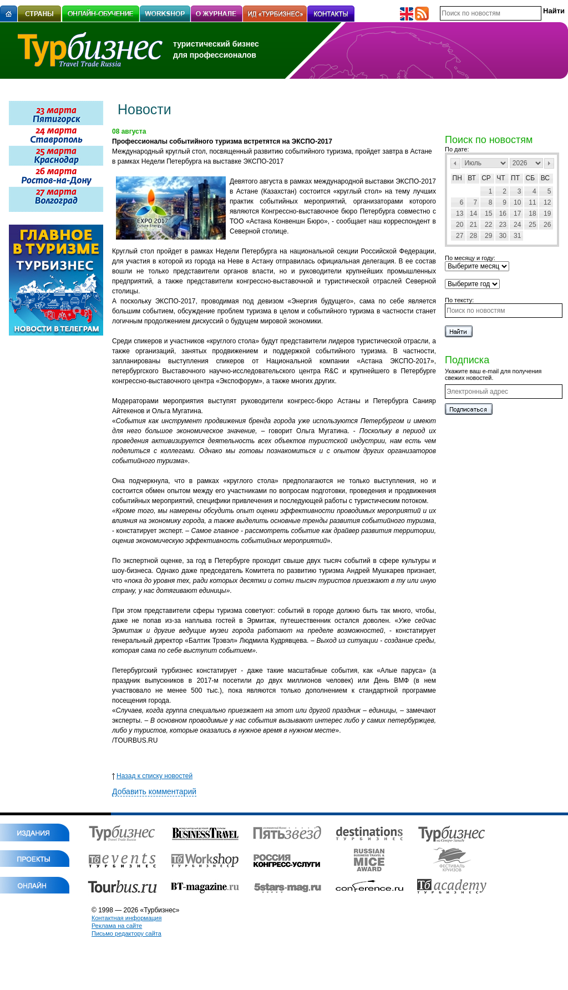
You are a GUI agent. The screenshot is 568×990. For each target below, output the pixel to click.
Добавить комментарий (154, 791)
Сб (530, 178)
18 (532, 213)
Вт (472, 178)
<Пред (455, 163)
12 (547, 202)
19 (547, 213)
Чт (500, 178)
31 (517, 236)
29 (488, 236)
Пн (457, 178)
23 (502, 225)
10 (517, 202)
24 (517, 225)
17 (517, 213)
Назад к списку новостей (152, 776)
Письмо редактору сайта (126, 933)
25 (532, 225)
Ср (486, 178)
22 (488, 225)
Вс (545, 178)
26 (547, 225)
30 (502, 236)
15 (488, 213)
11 (532, 202)
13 (459, 213)
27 (459, 236)
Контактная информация (126, 918)
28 (473, 236)
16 (502, 213)
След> (549, 163)
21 (473, 225)
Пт (515, 178)
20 (459, 225)
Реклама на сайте (117, 925)
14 (473, 213)
